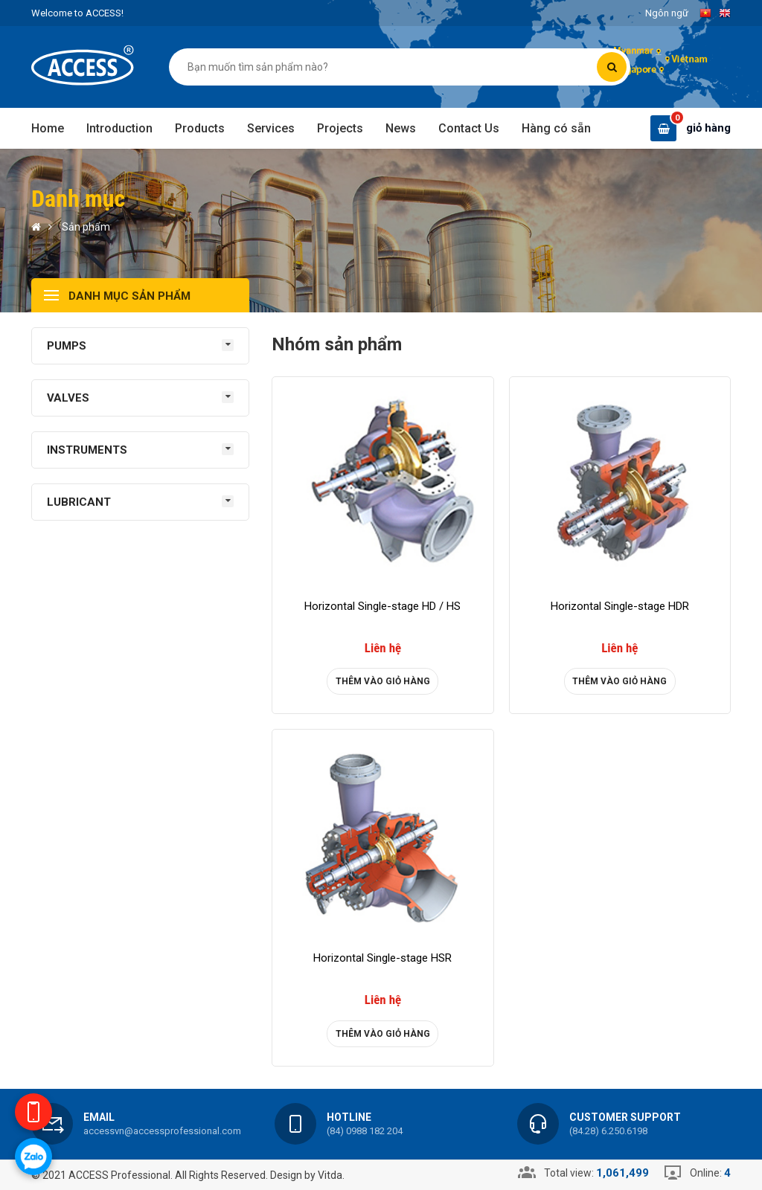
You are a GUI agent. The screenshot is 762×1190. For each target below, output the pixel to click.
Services (271, 128)
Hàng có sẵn (556, 128)
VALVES (68, 398)
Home (47, 128)
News (400, 128)
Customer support (625, 1117)
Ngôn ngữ (666, 13)
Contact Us (468, 128)
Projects (340, 128)
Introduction (119, 128)
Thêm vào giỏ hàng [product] (383, 681)
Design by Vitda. (307, 1175)
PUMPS (66, 346)
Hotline (349, 1117)
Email (99, 1117)
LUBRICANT (79, 502)
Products (200, 128)
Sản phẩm (86, 227)
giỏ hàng (708, 128)
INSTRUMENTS (87, 450)
